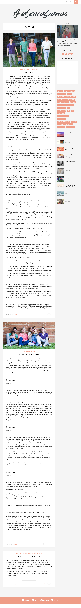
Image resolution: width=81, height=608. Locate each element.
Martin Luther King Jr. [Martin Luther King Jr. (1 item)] (63, 116)
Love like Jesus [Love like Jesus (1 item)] (61, 113)
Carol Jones (17, 314)
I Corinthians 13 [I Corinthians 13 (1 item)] (62, 110)
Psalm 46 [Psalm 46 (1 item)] (74, 121)
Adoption (16, 2)
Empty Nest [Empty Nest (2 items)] (68, 96)
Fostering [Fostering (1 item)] (72, 102)
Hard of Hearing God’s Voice (70, 148)
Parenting (24, 2)
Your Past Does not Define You (69, 169)
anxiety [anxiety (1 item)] (66, 91)
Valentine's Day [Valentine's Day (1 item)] (70, 127)
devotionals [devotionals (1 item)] (61, 96)
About (34, 2)
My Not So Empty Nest (29, 354)
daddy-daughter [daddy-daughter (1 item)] (62, 94)
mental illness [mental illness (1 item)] (61, 118)
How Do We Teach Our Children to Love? (70, 185)
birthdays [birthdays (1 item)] (72, 91)
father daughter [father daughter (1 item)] (70, 99)
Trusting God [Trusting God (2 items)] (61, 127)
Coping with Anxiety (70, 140)
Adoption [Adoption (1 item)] (60, 91)
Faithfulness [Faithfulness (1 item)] (61, 99)
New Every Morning (69, 132)
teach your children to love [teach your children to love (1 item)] (65, 124)
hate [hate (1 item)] (68, 107)
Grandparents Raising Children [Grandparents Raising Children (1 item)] (65, 105)
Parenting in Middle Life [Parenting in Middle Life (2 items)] (64, 121)
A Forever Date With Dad (29, 556)
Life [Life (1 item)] (68, 110)
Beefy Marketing (24, 605)
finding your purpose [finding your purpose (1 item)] (63, 102)
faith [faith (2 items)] (74, 96)
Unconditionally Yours (70, 161)
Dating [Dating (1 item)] (69, 94)
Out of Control (68, 192)
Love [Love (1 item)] (72, 110)
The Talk (29, 72)
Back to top (74, 605)
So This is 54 (68, 200)
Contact (41, 2)
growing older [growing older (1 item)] (61, 107)
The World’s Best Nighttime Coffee (69, 155)
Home (4, 2)
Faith (10, 2)
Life (30, 2)
